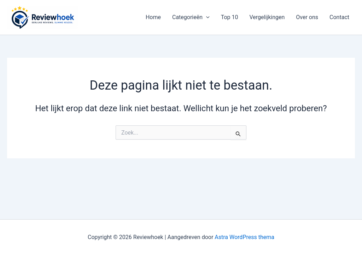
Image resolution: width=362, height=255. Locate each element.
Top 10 (229, 17)
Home (153, 17)
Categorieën (191, 17)
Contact (339, 17)
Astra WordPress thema (244, 237)
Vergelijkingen (267, 17)
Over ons (307, 17)
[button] (206, 17)
